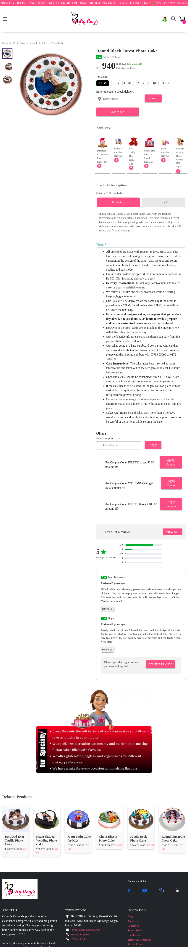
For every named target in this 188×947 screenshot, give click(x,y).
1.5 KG (128, 83)
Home (5, 43)
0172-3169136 (78, 939)
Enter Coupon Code (108, 438)
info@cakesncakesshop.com (85, 930)
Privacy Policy (135, 944)
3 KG (165, 83)
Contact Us (133, 925)
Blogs (131, 916)
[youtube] (144, 890)
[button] (164, 19)
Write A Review (160, 664)
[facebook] (129, 890)
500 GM (103, 83)
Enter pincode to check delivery (115, 91)
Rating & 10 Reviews (110, 57)
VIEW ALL (172, 531)
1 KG (115, 83)
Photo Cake (19, 43)
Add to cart (117, 111)
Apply (153, 444)
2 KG (140, 83)
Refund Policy (135, 930)
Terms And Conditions (139, 939)
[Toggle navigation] (5, 19)
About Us (133, 921)
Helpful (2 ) (107, 649)
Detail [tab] (164, 202)
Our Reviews (134, 935)
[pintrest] (161, 890)
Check (153, 98)
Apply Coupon (171, 462)
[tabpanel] (141, 222)
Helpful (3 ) (107, 608)
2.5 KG (153, 83)
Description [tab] (118, 202)
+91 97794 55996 (80, 934)
